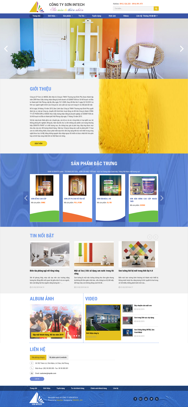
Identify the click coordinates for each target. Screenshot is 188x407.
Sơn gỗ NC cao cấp (38, 199)
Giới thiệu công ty (92, 333)
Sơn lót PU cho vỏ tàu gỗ (74, 199)
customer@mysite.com (48, 373)
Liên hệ (139, 16)
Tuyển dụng (96, 16)
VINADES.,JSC (77, 400)
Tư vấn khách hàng (77, 388)
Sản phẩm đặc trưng (94, 163)
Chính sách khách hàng (99, 388)
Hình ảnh (112, 16)
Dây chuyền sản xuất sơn (143, 305)
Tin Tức (81, 16)
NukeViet (60, 400)
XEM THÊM (38, 143)
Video (91, 299)
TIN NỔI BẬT (42, 236)
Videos (126, 16)
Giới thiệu (51, 16)
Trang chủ (36, 16)
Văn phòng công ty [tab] (38, 357)
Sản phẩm (67, 16)
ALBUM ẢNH (42, 299)
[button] (72, 336)
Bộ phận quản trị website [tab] (58, 357)
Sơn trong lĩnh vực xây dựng (144, 318)
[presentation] (26, 198)
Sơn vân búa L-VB (104, 199)
